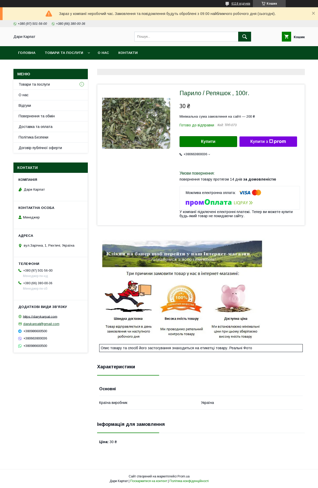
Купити (208, 141)
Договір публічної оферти (40, 148)
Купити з (268, 141)
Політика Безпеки (33, 137)
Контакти (128, 53)
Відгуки (25, 105)
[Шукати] (244, 37)
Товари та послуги (64, 53)
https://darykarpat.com (40, 316)
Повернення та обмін (37, 116)
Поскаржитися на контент (148, 481)
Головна (26, 53)
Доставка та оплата (35, 127)
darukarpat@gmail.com (41, 324)
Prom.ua (183, 476)
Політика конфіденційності (189, 481)
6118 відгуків (240, 3)
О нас (103, 53)
